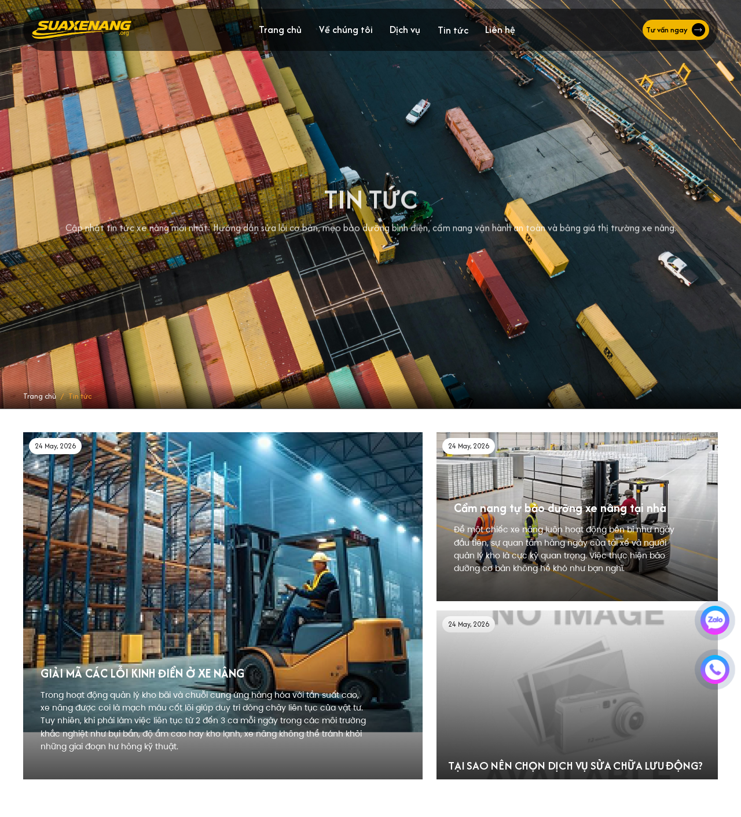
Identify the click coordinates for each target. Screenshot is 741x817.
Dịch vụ (405, 29)
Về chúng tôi (346, 29)
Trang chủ (280, 29)
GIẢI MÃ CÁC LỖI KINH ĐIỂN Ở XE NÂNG (142, 673)
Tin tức (453, 30)
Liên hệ (500, 29)
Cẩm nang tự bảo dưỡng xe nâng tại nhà (560, 507)
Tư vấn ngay (676, 30)
